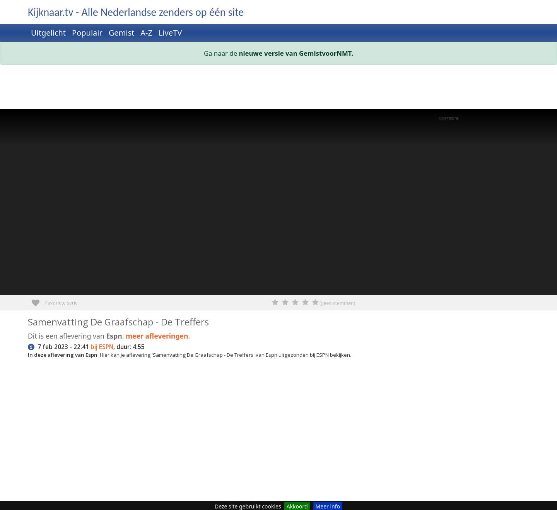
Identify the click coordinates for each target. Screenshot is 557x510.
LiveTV (170, 32)
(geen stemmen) (337, 303)
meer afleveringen (157, 336)
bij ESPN (102, 347)
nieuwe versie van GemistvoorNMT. (296, 53)
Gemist (122, 32)
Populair (87, 32)
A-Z (146, 32)
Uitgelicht (48, 32)
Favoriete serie (38, 300)
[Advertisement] (260, 88)
